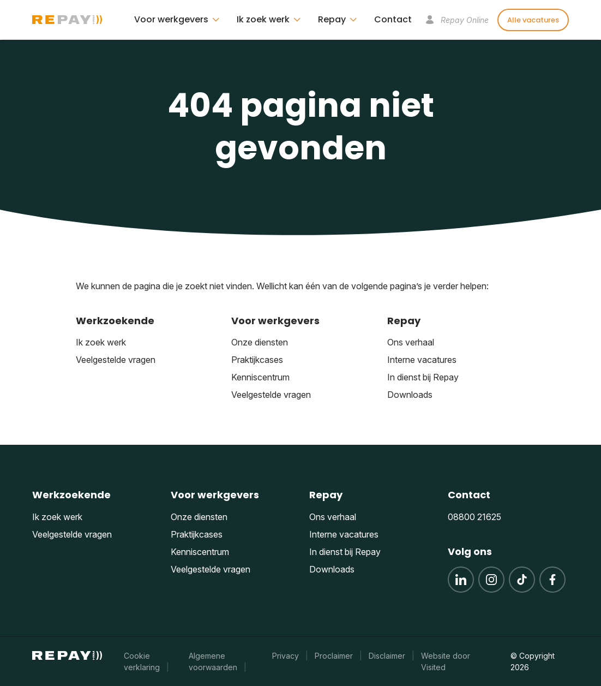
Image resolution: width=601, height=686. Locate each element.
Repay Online (457, 20)
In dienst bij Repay (423, 377)
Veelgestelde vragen (115, 359)
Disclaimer (387, 655)
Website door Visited (445, 661)
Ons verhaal (410, 342)
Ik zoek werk (101, 342)
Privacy (285, 655)
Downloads (409, 394)
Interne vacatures (421, 359)
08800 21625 (474, 516)
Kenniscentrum (260, 377)
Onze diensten (259, 342)
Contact (393, 19)
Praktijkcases (257, 359)
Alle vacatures (533, 20)
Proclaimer (334, 655)
